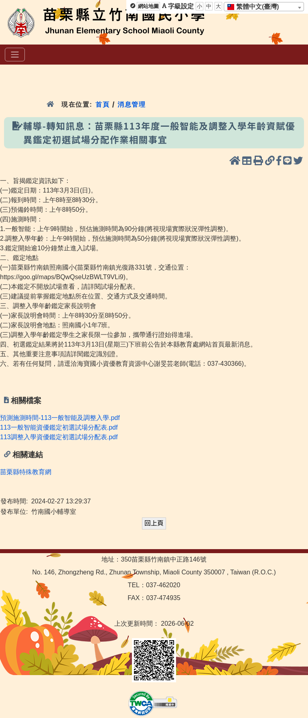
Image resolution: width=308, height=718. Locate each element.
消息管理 (131, 104)
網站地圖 (148, 6)
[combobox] (264, 6)
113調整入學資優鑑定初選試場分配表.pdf (59, 437)
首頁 (102, 104)
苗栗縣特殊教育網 (25, 472)
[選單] (15, 54)
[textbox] (255, 6)
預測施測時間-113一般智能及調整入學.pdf (60, 417)
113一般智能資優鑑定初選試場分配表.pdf (59, 427)
